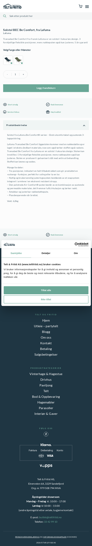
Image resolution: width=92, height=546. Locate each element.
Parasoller (46, 408)
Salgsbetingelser (46, 354)
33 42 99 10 (50, 521)
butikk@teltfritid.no (50, 517)
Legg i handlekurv (46, 88)
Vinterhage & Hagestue (46, 374)
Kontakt (46, 343)
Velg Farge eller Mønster (17, 49)
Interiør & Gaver (46, 413)
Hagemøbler (46, 402)
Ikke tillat (46, 299)
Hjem (46, 320)
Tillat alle (46, 290)
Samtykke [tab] (16, 253)
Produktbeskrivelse (16, 125)
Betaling (46, 349)
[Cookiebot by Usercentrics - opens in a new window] (74, 244)
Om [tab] (76, 253)
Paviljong (46, 385)
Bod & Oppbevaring (46, 396)
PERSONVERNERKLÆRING (27, 537)
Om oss (46, 337)
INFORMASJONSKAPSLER (55, 537)
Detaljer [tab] (46, 253)
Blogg (46, 332)
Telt (46, 391)
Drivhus (46, 379)
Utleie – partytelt (46, 326)
